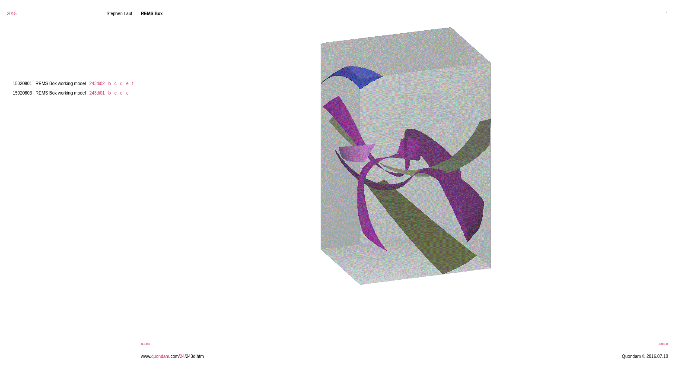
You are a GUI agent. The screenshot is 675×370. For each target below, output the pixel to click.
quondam (160, 356)
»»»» (663, 344)
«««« (145, 344)
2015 (11, 13)
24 (182, 356)
